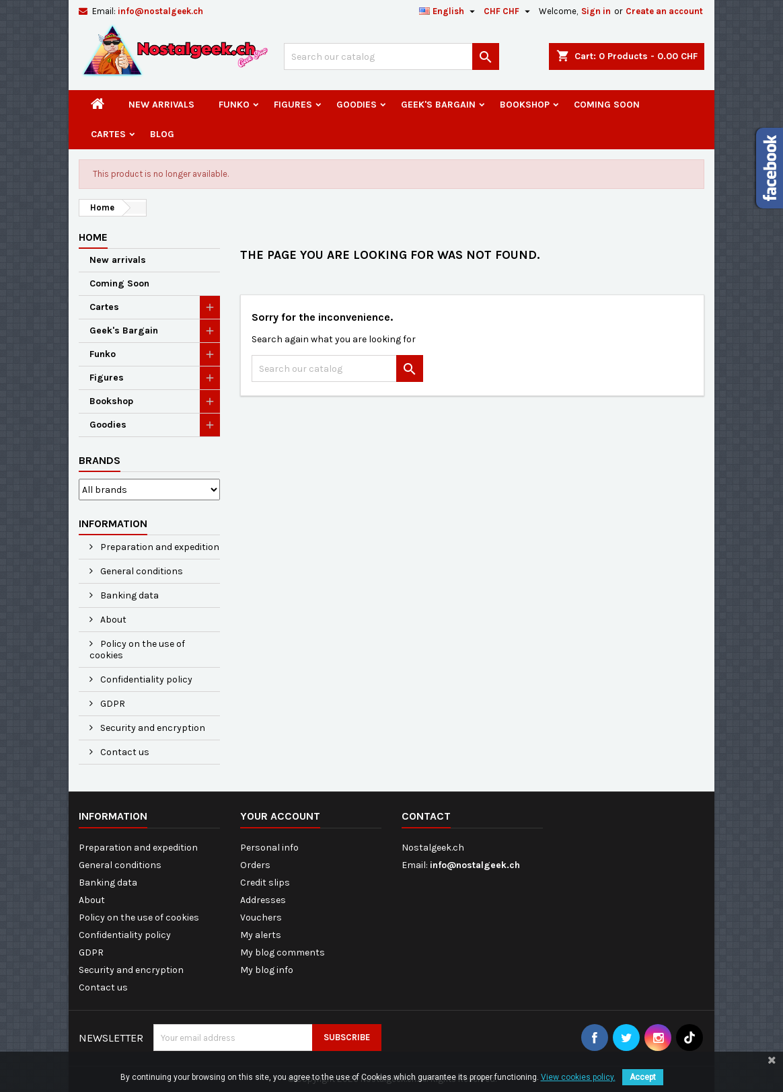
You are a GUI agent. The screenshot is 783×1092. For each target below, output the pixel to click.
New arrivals (161, 104)
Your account (280, 816)
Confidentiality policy (145, 679)
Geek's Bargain (438, 104)
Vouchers (261, 917)
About (112, 619)
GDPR (111, 703)
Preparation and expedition (158, 547)
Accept (643, 1077)
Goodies (356, 104)
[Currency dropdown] (508, 11)
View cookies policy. (578, 1077)
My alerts (260, 935)
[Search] (391, 56)
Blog (162, 134)
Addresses (263, 900)
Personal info (269, 847)
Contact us (123, 752)
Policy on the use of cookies (137, 649)
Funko (234, 104)
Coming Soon (607, 104)
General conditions (140, 571)
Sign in (596, 11)
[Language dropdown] (448, 11)
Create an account (664, 11)
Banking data (128, 595)
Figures (293, 104)
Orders (255, 865)
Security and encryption (151, 728)
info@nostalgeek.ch (160, 11)
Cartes (108, 134)
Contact (426, 816)
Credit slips (265, 882)
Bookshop (525, 104)
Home (93, 237)
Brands (99, 460)
